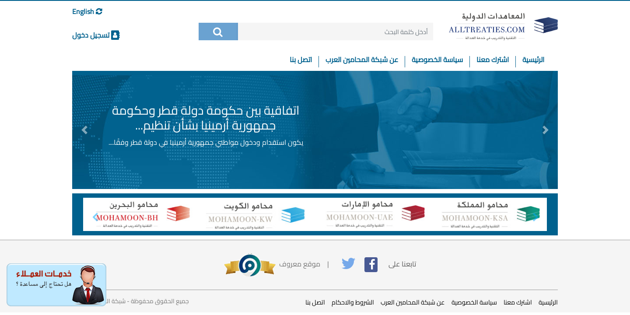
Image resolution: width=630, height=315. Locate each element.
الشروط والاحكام (353, 302)
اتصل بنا (301, 61)
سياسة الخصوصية (437, 61)
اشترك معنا (492, 61)
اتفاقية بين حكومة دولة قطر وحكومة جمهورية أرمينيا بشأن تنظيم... (206, 117)
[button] (84, 130)
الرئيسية (530, 61)
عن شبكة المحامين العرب (362, 61)
